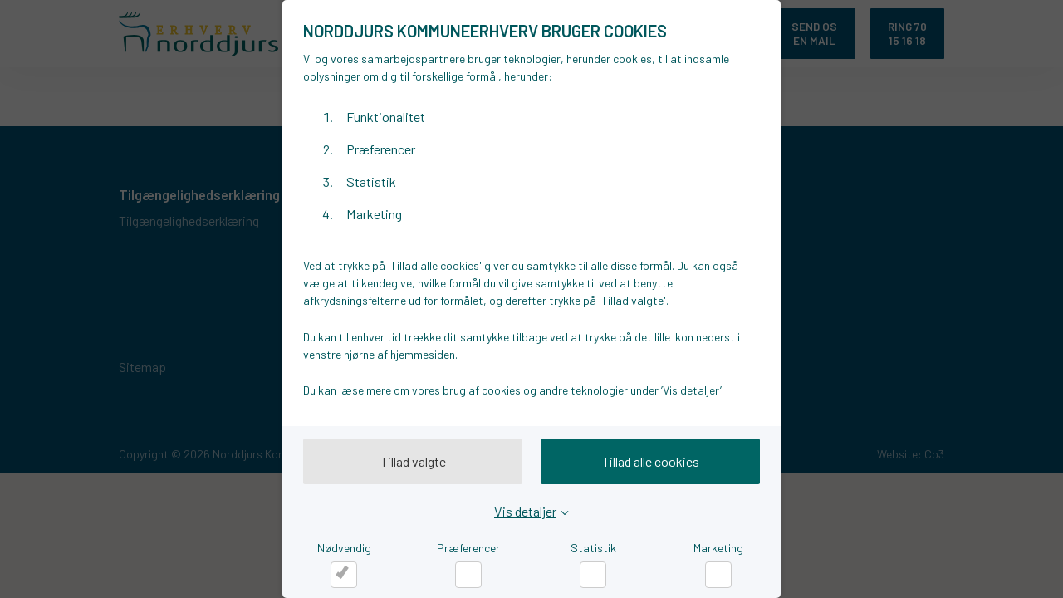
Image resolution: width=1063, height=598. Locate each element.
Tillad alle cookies (650, 461)
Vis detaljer (525, 511)
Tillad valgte (413, 461)
